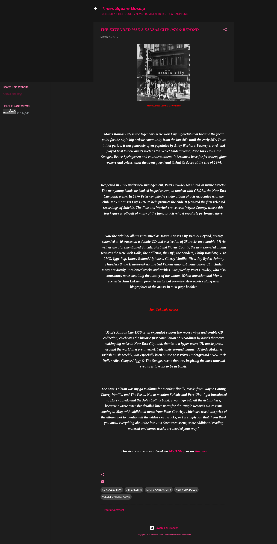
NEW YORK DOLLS (186, 489)
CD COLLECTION (112, 489)
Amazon (201, 451)
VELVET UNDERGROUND (116, 496)
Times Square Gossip (123, 8)
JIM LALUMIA (134, 489)
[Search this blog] (25, 94)
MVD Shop (177, 451)
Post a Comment (114, 509)
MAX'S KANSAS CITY (158, 489)
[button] (225, 30)
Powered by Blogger (164, 527)
